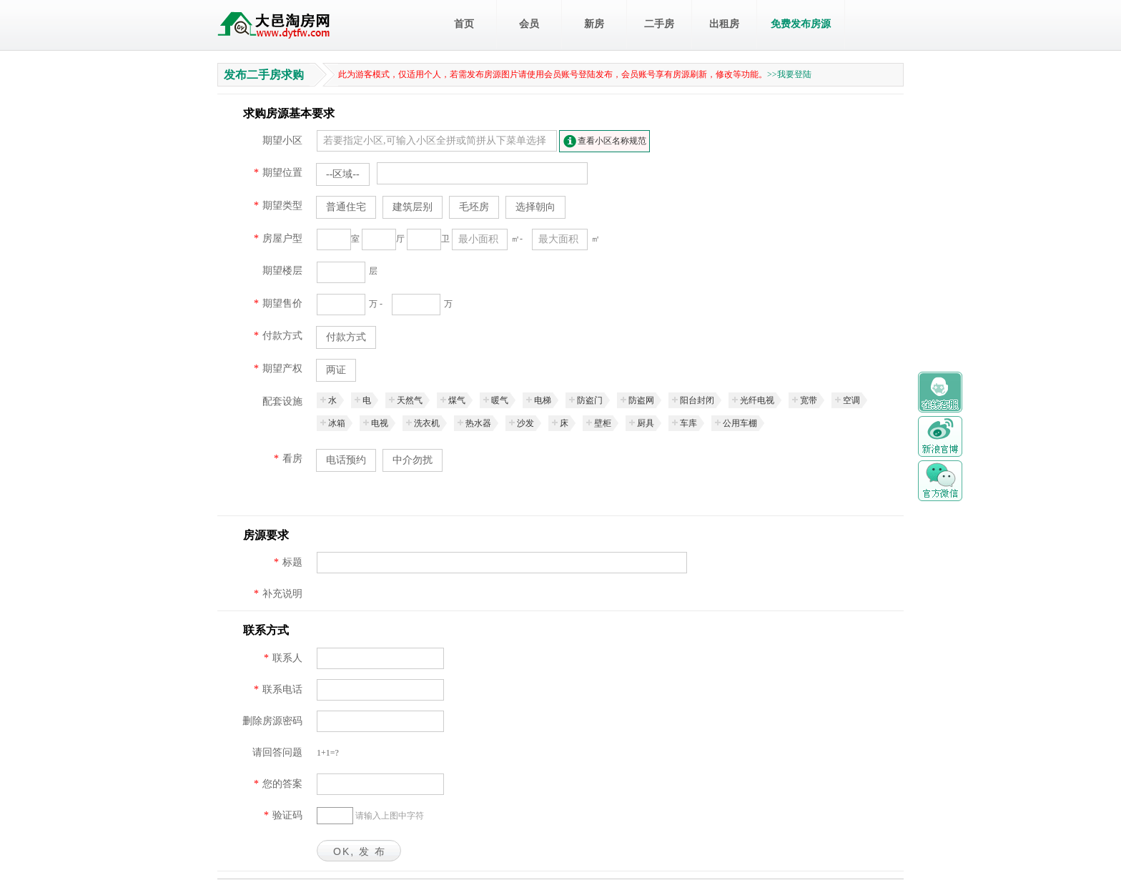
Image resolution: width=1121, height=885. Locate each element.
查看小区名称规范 (612, 141)
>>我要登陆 (789, 74)
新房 (594, 24)
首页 (464, 24)
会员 (529, 24)
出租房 (724, 24)
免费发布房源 (801, 24)
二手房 (659, 24)
